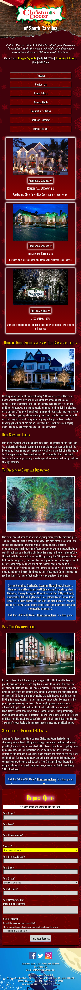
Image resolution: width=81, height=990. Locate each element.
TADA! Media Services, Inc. (45, 969)
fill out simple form (46, 615)
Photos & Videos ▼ (40, 311)
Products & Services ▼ (40, 180)
